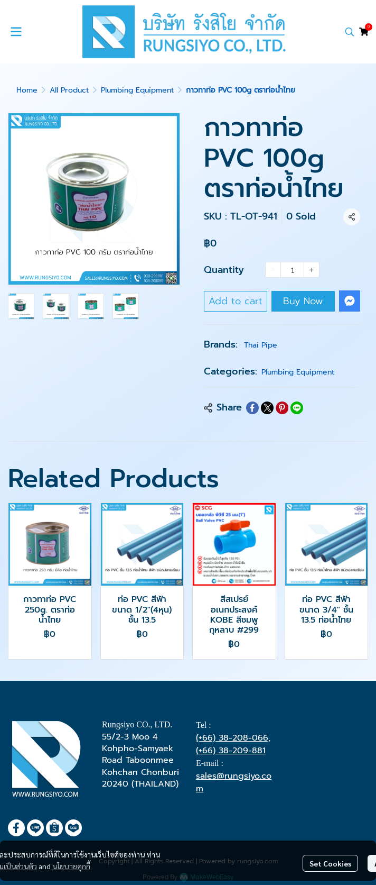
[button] (349, 31)
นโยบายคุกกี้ (71, 866)
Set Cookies (330, 863)
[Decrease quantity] (273, 269)
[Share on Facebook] (252, 408)
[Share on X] (267, 408)
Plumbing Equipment (137, 90)
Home (26, 90)
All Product (69, 90)
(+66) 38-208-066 (232, 738)
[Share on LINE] (296, 408)
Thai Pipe (260, 345)
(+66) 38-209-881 (231, 750)
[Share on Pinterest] (282, 408)
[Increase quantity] (311, 269)
